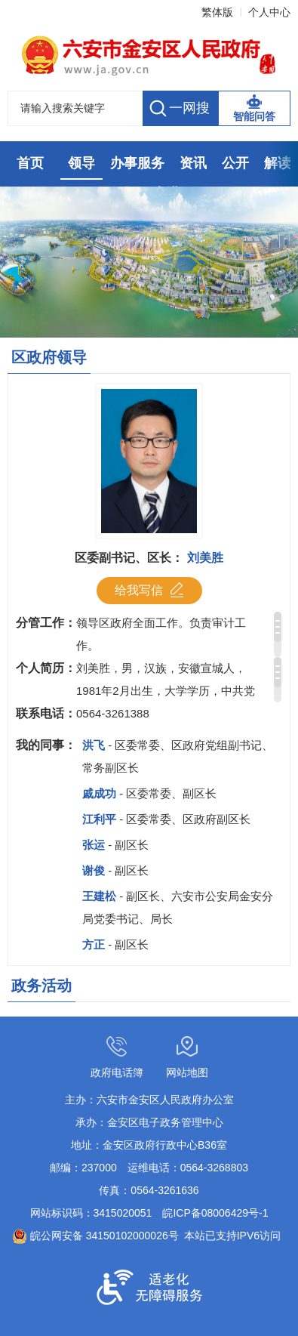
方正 (115, 944)
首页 (30, 163)
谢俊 (115, 870)
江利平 (166, 819)
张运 (115, 844)
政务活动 (41, 985)
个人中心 (269, 12)
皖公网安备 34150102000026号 (95, 1236)
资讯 (193, 163)
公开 (235, 163)
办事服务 (137, 163)
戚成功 (149, 793)
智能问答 (254, 116)
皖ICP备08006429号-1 (215, 1213)
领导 (81, 163)
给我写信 (149, 589)
